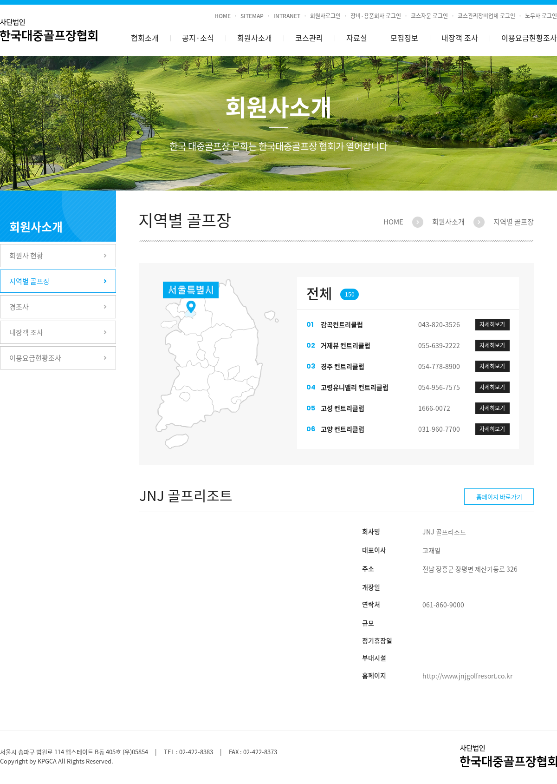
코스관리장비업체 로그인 (486, 16)
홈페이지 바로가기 (499, 496)
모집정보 (404, 37)
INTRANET (286, 16)
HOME (222, 16)
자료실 (356, 37)
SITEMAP (252, 16)
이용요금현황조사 (529, 37)
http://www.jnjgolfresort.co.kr (467, 675)
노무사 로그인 (541, 16)
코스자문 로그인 (429, 16)
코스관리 (309, 37)
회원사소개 (254, 37)
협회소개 (145, 37)
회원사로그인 (325, 16)
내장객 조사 (459, 37)
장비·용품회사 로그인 (375, 16)
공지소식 (198, 38)
